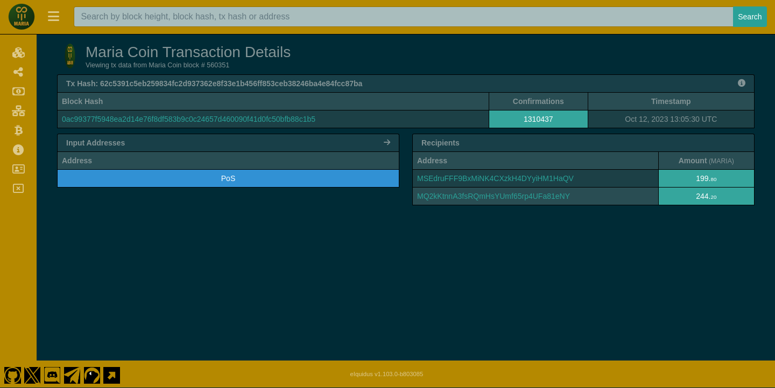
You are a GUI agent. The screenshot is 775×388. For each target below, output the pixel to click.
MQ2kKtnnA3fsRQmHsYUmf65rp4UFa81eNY (493, 196)
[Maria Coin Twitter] (32, 374)
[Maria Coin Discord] (52, 374)
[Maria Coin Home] (21, 16)
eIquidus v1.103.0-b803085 (387, 374)
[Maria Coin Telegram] (72, 374)
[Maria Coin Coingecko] (92, 374)
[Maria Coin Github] (12, 374)
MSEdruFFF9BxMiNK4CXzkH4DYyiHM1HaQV (495, 178)
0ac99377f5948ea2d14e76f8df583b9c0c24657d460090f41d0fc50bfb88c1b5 (188, 119)
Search (750, 16)
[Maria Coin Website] (112, 374)
